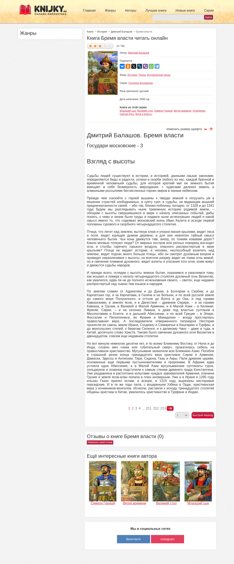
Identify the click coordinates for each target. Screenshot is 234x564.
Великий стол (145, 110)
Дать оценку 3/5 (100, 45)
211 (149, 408)
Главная (89, 10)
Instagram (167, 539)
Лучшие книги (155, 10)
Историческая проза (158, 75)
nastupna (170, 408)
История (102, 31)
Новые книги (185, 10)
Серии (209, 10)
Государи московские (140, 83)
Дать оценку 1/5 (90, 45)
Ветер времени (182, 110)
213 (163, 408)
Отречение (199, 110)
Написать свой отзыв (100, 442)
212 (156, 408)
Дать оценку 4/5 (105, 45)
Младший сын (128, 110)
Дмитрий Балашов (121, 31)
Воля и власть (143, 114)
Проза (142, 75)
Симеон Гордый (163, 110)
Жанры (110, 10)
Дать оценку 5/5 (109, 45)
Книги (90, 31)
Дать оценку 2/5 (95, 45)
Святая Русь (127, 114)
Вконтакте (133, 539)
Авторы (130, 10)
